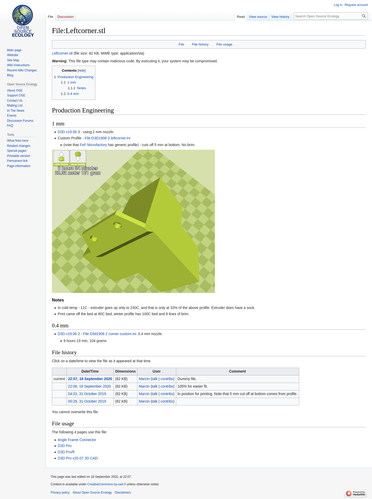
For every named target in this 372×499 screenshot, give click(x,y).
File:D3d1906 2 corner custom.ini (109, 334)
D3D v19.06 (67, 132)
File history (200, 44)
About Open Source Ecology (92, 492)
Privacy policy (60, 492)
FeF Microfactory (93, 145)
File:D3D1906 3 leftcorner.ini (107, 138)
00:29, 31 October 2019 (87, 401)
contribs (166, 379)
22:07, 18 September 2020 (90, 379)
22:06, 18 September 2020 (89, 386)
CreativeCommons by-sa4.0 (106, 484)
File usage (224, 44)
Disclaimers (123, 492)
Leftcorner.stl (62, 53)
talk (155, 379)
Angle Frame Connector (77, 440)
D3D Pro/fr (66, 452)
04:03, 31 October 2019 (87, 394)
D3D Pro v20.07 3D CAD (78, 458)
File (181, 44)
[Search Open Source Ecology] (330, 16)
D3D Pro (65, 446)
